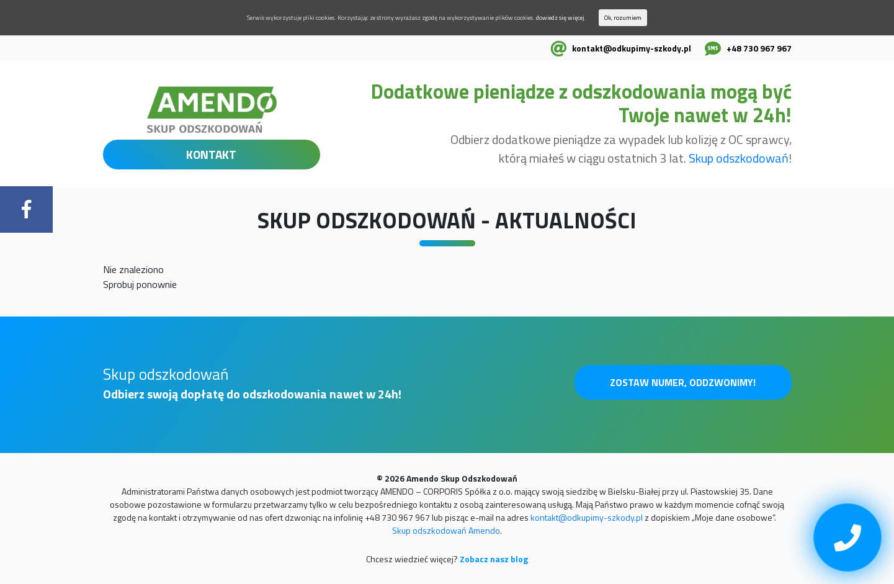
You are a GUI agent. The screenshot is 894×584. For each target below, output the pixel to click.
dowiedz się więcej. (561, 17)
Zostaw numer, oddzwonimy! (683, 382)
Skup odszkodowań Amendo (446, 530)
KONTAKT (211, 154)
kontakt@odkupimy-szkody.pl (631, 48)
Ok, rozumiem (622, 17)
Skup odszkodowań (739, 158)
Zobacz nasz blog (494, 558)
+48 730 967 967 (759, 48)
